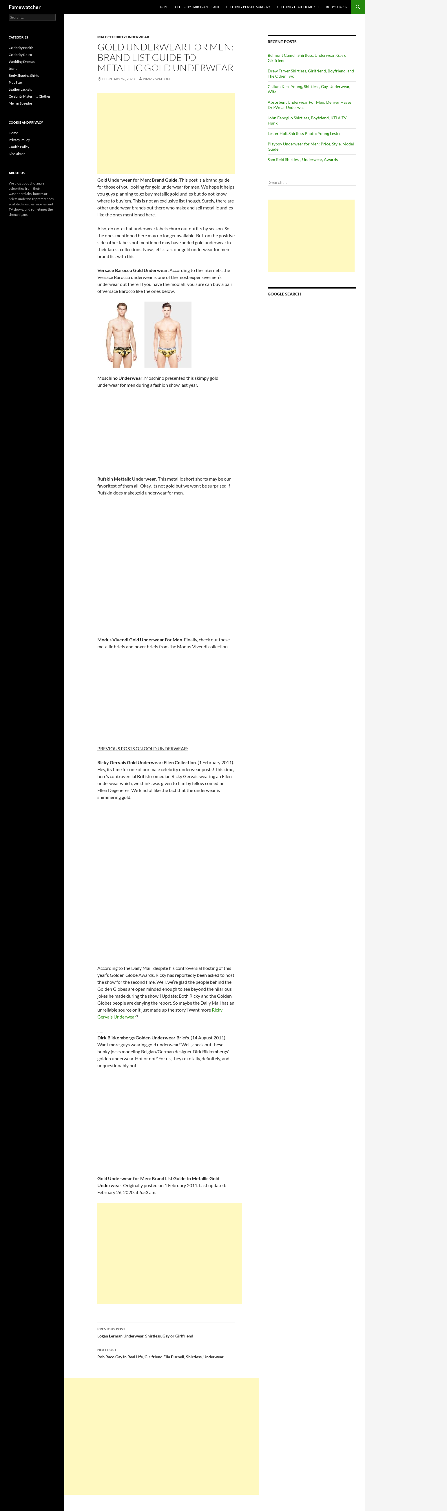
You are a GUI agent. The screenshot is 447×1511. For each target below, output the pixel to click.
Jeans (13, 68)
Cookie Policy (19, 147)
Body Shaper (336, 7)
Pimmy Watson (156, 79)
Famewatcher (25, 7)
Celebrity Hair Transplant (197, 7)
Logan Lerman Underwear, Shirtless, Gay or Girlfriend (166, 1332)
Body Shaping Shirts (24, 75)
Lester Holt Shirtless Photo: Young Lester (304, 133)
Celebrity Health (21, 47)
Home (163, 7)
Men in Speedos (20, 103)
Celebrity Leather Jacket (298, 7)
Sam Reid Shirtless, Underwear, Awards (303, 159)
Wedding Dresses (22, 61)
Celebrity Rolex (20, 54)
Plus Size (15, 82)
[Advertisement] (166, 133)
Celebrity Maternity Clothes (29, 96)
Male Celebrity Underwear (123, 37)
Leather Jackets (20, 89)
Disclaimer (17, 154)
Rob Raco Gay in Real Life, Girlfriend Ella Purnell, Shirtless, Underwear (166, 1352)
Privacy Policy (19, 140)
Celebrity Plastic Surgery (248, 7)
